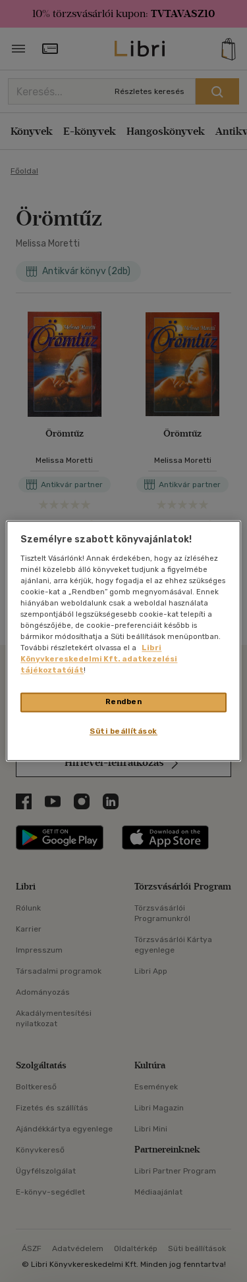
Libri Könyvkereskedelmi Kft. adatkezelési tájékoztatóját (98, 659)
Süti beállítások (123, 731)
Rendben (123, 702)
